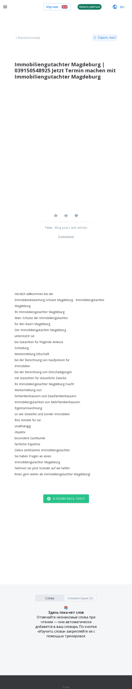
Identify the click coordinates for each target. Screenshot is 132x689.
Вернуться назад (27, 37)
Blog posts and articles (71, 228)
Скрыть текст (105, 38)
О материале (66, 236)
